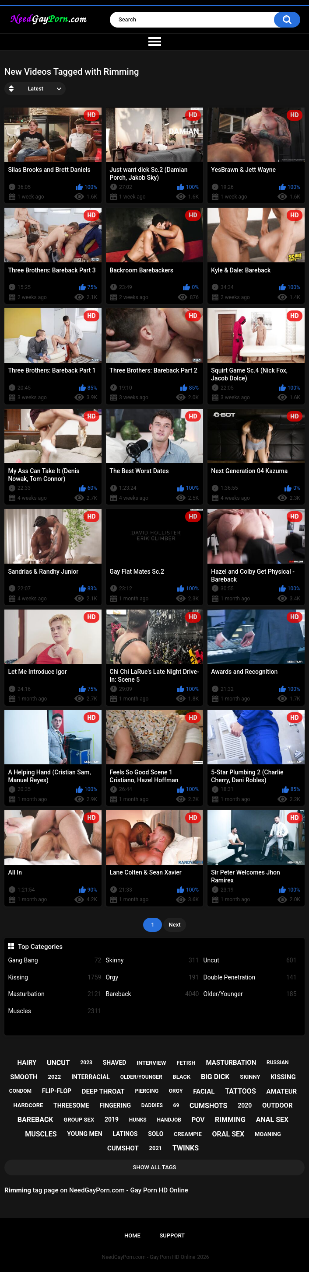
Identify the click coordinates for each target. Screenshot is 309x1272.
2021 (155, 1148)
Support (172, 1235)
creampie (188, 1134)
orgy (176, 1091)
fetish (186, 1062)
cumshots (208, 1105)
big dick (215, 1077)
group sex (78, 1119)
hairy (27, 1062)
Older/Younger (249, 994)
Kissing (54, 977)
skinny (250, 1076)
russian (278, 1062)
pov (198, 1120)
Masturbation (54, 994)
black (181, 1076)
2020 (245, 1105)
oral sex (228, 1134)
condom (20, 1091)
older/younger (141, 1077)
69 (176, 1105)
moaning (268, 1134)
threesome (71, 1105)
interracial (90, 1076)
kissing (283, 1077)
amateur (281, 1091)
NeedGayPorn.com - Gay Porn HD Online (149, 1257)
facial (203, 1091)
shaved (114, 1062)
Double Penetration (249, 977)
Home (132, 1235)
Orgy (152, 977)
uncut (58, 1063)
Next (174, 924)
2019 (112, 1119)
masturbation (231, 1062)
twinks (185, 1148)
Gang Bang (54, 960)
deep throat (103, 1091)
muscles (40, 1134)
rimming (230, 1119)
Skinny (152, 960)
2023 (86, 1062)
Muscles (54, 1011)
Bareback (152, 994)
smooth (23, 1077)
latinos (124, 1133)
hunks (138, 1120)
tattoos (240, 1091)
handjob (169, 1120)
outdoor (277, 1105)
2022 (54, 1076)
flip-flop (56, 1090)
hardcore (28, 1105)
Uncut (249, 960)
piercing (146, 1091)
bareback (35, 1119)
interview (151, 1062)
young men (84, 1133)
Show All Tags (154, 1167)
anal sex (272, 1119)
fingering (115, 1105)
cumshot (123, 1148)
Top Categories (40, 947)
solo (155, 1133)
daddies (152, 1105)
